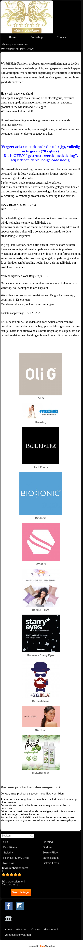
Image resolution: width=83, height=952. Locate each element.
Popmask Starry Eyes (16, 857)
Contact (61, 37)
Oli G (6, 842)
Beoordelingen (21, 892)
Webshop (36, 37)
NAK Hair (8, 863)
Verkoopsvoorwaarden (15, 44)
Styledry (8, 852)
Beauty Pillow (50, 852)
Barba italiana (50, 857)
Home (12, 37)
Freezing (47, 842)
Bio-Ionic (47, 847)
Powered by (41, 946)
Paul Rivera (10, 847)
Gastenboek (51, 929)
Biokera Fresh (50, 863)
